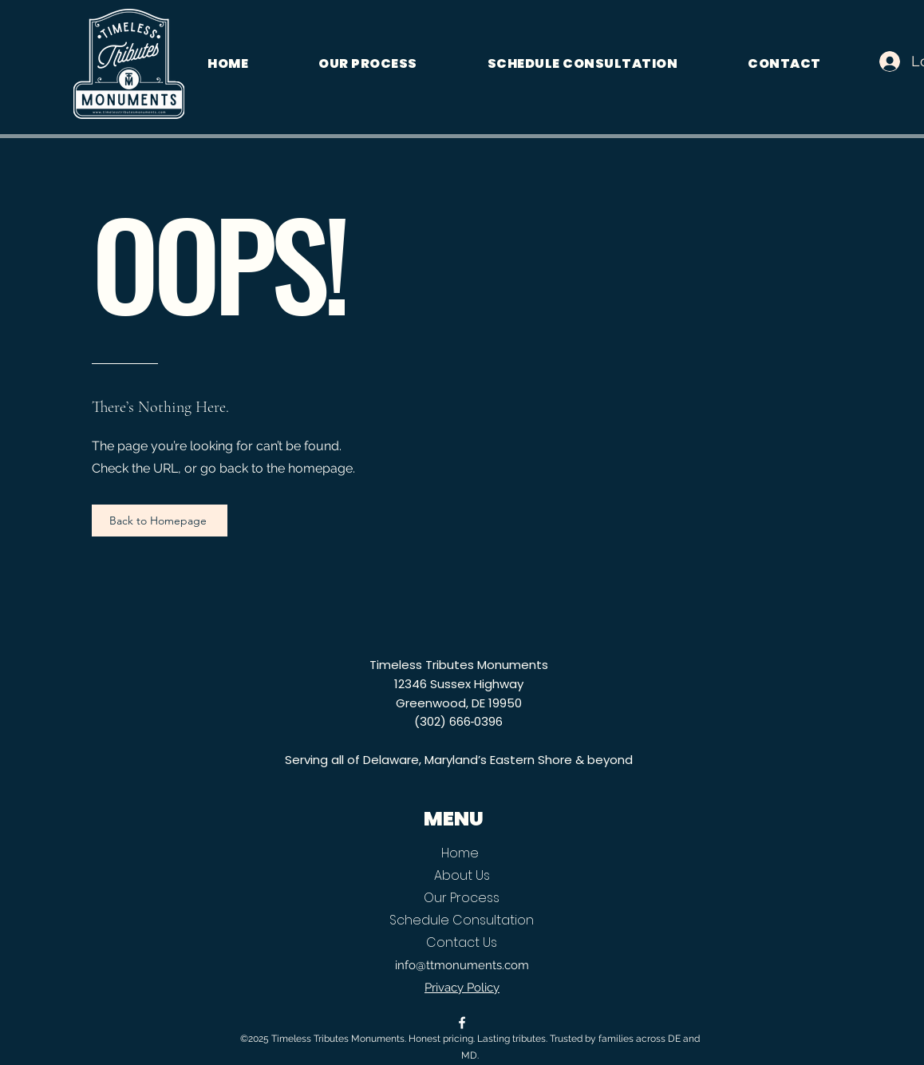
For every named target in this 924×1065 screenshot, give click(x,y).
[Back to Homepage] (159, 520)
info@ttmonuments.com (462, 965)
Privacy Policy (462, 987)
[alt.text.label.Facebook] (462, 1023)
